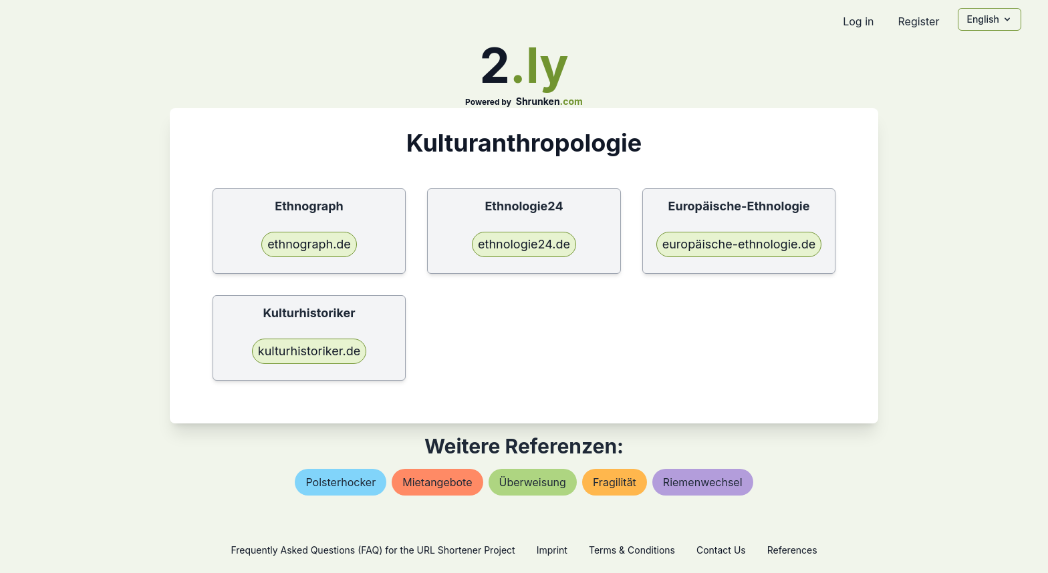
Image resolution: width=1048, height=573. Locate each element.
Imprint (552, 550)
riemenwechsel (703, 482)
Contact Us (721, 550)
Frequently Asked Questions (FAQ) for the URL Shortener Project (373, 550)
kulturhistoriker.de (309, 351)
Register (918, 21)
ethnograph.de (309, 244)
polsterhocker (340, 482)
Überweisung (532, 482)
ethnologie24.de (524, 244)
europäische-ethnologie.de (738, 244)
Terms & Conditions (632, 550)
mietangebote (437, 482)
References (792, 550)
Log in (858, 21)
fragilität (614, 482)
